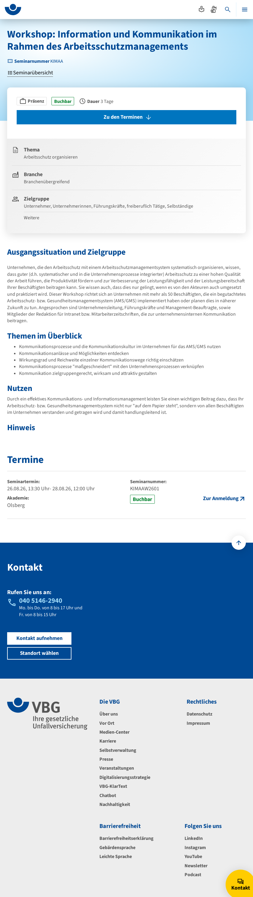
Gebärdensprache (117, 847)
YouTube (193, 856)
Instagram (195, 847)
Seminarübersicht (30, 73)
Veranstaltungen (116, 768)
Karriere (107, 741)
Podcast (193, 874)
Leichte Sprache (115, 856)
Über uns (108, 714)
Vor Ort (106, 723)
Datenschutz (199, 714)
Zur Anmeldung (221, 498)
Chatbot (107, 795)
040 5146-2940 (40, 600)
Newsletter (196, 865)
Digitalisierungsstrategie (124, 777)
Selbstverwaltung (117, 750)
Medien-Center (114, 732)
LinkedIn (194, 838)
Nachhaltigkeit (114, 804)
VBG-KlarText (113, 786)
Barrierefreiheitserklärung (126, 838)
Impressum (198, 723)
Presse (106, 759)
